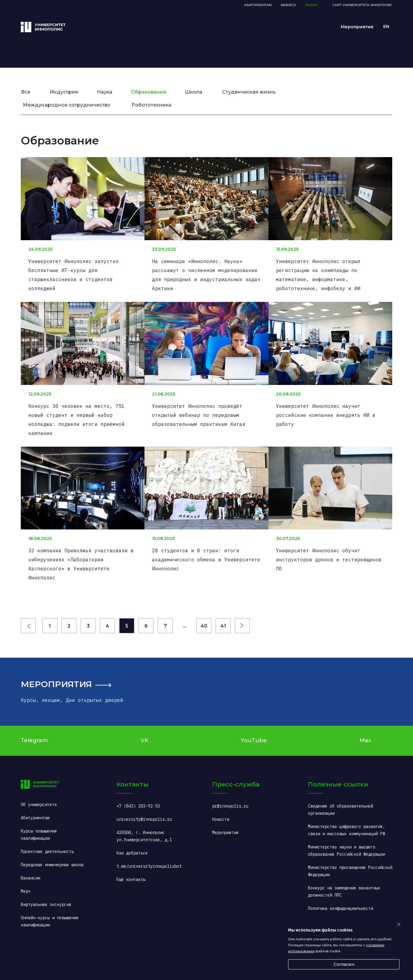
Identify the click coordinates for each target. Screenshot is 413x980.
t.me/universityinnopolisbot (149, 848)
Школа (193, 92)
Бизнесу (288, 5)
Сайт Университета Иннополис (362, 5)
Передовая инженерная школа (52, 847)
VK (144, 723)
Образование (148, 92)
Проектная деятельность (47, 834)
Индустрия (64, 92)
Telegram (34, 723)
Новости (220, 802)
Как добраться (132, 835)
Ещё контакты (130, 862)
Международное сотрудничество (66, 105)
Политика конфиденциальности (340, 891)
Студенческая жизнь (249, 92)
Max (365, 723)
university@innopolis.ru (144, 802)
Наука (104, 92)
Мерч (25, 873)
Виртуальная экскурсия (46, 887)
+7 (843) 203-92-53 (138, 788)
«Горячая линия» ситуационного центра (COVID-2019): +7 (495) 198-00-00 (349, 911)
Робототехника (151, 105)
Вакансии (30, 860)
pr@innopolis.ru (230, 788)
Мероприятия (56, 667)
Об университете (39, 787)
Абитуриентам (258, 5)
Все (25, 92)
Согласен (344, 964)
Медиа (311, 5)
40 (203, 608)
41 (223, 608)
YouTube (254, 723)
